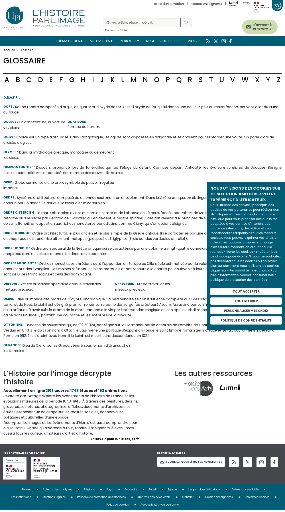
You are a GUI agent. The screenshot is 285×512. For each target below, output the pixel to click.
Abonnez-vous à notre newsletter (191, 463)
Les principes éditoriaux (204, 491)
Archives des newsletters (154, 499)
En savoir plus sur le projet (113, 440)
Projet (152, 491)
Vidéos (194, 40)
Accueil (9, 50)
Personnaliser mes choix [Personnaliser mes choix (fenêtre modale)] (246, 310)
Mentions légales (54, 499)
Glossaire (130, 491)
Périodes (128, 40)
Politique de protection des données (101, 499)
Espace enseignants (206, 3)
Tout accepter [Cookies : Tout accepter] (246, 291)
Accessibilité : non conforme (159, 506)
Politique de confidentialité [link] (246, 320)
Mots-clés (100, 40)
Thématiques (67, 40)
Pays (109, 491)
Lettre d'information (168, 3)
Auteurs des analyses (57, 491)
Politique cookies (117, 506)
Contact (187, 499)
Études (26, 491)
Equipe (172, 491)
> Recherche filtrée (115, 30)
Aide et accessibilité (245, 491)
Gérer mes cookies (256, 499)
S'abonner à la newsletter (260, 26)
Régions (89, 491)
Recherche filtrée (163, 40)
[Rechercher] (142, 22)
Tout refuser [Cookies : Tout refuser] (246, 301)
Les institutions (21, 499)
